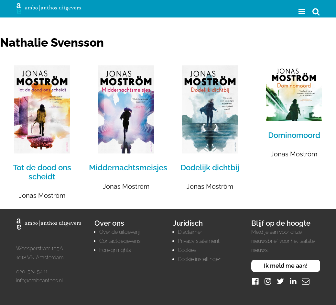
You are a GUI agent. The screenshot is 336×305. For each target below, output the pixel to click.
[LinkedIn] (293, 281)
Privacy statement (199, 241)
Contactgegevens (120, 241)
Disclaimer (190, 232)
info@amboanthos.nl (39, 280)
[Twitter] (280, 281)
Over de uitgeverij (119, 232)
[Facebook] (255, 281)
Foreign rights (115, 250)
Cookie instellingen (200, 259)
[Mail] (305, 281)
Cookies (187, 250)
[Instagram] (268, 281)
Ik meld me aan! (286, 265)
